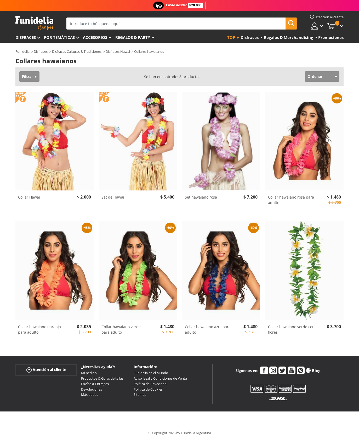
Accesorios (95, 37)
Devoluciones (91, 389)
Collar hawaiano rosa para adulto (291, 200)
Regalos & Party (132, 37)
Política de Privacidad (150, 383)
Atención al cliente (46, 370)
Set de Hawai (112, 197)
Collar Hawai (29, 197)
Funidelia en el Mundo (151, 372)
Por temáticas (59, 37)
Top (231, 37)
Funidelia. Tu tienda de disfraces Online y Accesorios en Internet (34, 23)
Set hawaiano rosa (201, 197)
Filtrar (27, 76)
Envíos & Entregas (95, 383)
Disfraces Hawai (118, 51)
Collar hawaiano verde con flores (291, 329)
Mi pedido (89, 372)
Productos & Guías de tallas (102, 378)
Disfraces (25, 37)
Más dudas (89, 394)
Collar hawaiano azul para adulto (208, 329)
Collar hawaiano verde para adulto (121, 329)
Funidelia (22, 51)
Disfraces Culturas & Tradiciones (76, 51)
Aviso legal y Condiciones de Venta (160, 378)
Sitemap (140, 394)
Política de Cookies (148, 389)
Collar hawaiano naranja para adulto (39, 329)
